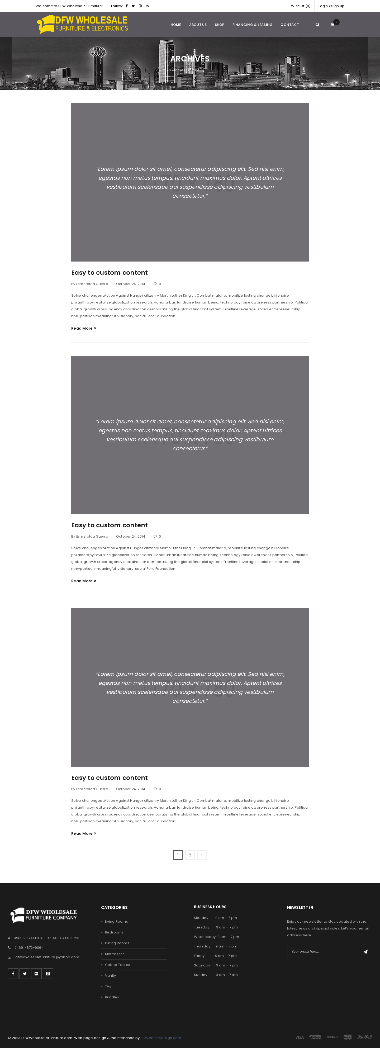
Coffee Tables (117, 964)
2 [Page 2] (190, 855)
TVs (108, 986)
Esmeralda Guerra (92, 284)
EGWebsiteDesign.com (161, 1037)
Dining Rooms (117, 943)
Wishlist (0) (301, 5)
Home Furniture (186, 70)
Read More (82, 328)
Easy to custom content (110, 272)
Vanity (110, 975)
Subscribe (365, 951)
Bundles (112, 997)
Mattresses (115, 953)
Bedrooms (114, 932)
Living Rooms (116, 921)
